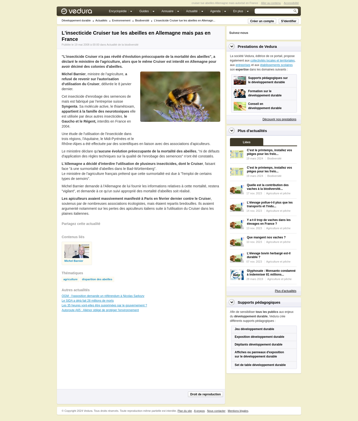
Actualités (101, 20)
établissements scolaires (276, 65)
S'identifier (288, 21)
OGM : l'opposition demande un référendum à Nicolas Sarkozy (103, 296)
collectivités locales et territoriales (272, 60)
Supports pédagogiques (259, 302)
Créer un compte (262, 21)
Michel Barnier (73, 261)
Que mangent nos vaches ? (266, 237)
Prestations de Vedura (257, 46)
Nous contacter (216, 410)
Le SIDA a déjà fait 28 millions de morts (88, 300)
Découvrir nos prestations (279, 119)
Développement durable (76, 20)
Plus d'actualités (285, 290)
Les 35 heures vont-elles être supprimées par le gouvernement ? (104, 305)
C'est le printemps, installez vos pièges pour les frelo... (269, 152)
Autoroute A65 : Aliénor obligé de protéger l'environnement (100, 310)
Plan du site (185, 410)
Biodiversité (142, 20)
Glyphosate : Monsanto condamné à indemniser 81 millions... (271, 272)
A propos (199, 410)
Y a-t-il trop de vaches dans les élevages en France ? (269, 221)
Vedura (82, 12)
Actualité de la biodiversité (122, 44)
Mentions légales (238, 410)
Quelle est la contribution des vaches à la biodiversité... (268, 187)
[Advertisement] (180, 133)
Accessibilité (291, 2)
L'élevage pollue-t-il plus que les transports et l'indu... (270, 204)
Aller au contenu (271, 2)
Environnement (121, 20)
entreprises (243, 65)
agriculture (70, 279)
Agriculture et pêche (278, 193)
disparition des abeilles (97, 279)
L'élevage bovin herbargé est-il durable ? (269, 255)
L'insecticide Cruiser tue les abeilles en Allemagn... (184, 20)
